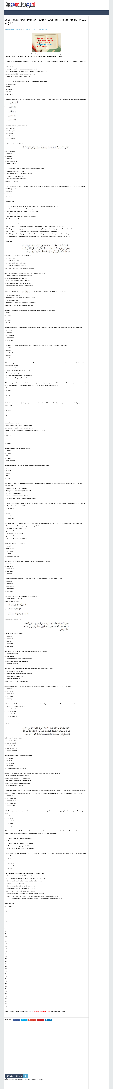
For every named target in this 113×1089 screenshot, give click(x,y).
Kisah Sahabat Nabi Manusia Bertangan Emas (96, 56)
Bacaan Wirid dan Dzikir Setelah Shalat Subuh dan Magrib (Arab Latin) (98, 33)
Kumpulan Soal (26, 29)
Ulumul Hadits (34, 29)
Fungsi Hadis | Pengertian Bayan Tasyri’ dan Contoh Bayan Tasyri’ (98, 48)
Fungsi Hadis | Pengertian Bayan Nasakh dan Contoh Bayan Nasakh (98, 41)
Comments (43, 29)
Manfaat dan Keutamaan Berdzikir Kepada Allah (95, 64)
